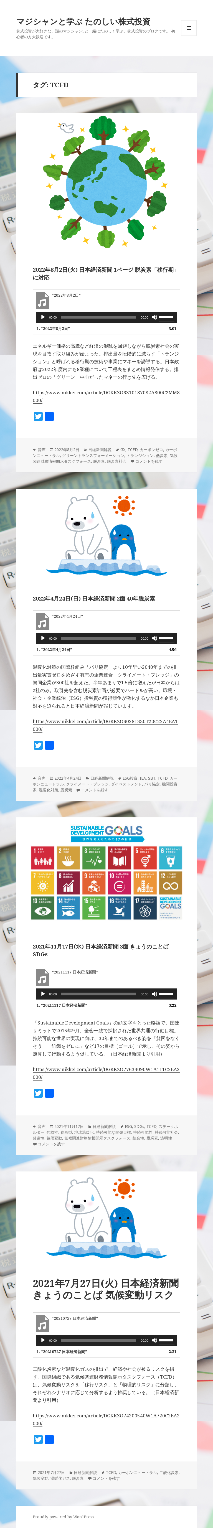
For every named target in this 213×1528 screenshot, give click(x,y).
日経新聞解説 (99, 449)
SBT (151, 778)
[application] (106, 317)
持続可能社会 (166, 1132)
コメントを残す (149, 461)
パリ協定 (152, 784)
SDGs (139, 1126)
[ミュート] (154, 317)
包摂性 (52, 1132)
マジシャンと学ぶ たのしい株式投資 (83, 21)
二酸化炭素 (169, 1472)
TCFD (133, 449)
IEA (143, 778)
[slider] (98, 317)
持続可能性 (143, 1132)
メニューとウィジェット (189, 35)
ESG (128, 1126)
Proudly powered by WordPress (63, 1516)
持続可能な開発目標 (113, 1132)
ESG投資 (130, 778)
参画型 (66, 1132)
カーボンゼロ (151, 449)
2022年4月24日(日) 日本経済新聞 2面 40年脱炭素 (94, 598)
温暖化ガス (60, 1478)
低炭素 (162, 455)
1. (53, 328)
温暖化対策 (48, 789)
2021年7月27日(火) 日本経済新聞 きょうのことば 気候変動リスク (106, 1289)
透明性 (166, 1138)
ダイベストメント (126, 784)
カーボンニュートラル (137, 1472)
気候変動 (54, 1138)
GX (122, 449)
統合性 (138, 1138)
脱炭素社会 (116, 461)
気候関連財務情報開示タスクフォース (97, 1138)
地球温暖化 (84, 1132)
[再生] (43, 317)
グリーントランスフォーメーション (93, 455)
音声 (41, 449)
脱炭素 (99, 461)
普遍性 (38, 1138)
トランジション (140, 455)
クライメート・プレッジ (87, 784)
